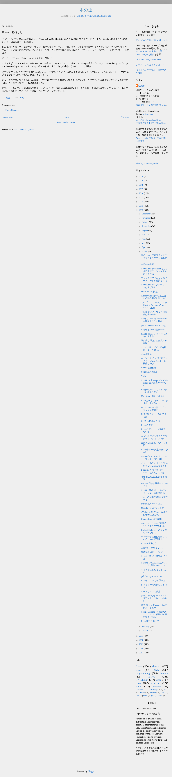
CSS (162, 693)
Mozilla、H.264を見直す (152, 508)
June (144, 239)
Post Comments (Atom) (24, 129)
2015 (141, 197)
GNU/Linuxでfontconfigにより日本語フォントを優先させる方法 (154, 271)
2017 (141, 189)
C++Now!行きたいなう (152, 421)
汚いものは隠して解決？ (153, 396)
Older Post (124, 117)
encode (153, 692)
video (159, 679)
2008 (141, 648)
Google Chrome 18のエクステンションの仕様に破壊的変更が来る (154, 614)
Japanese (139, 689)
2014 (141, 201)
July (144, 235)
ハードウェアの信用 (150, 591)
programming (143, 673)
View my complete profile (147, 163)
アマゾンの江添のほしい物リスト (152, 40)
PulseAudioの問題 (149, 291)
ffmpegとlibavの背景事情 (152, 329)
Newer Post (8, 117)
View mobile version (66, 122)
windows (155, 683)
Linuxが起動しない (150, 543)
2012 (141, 210)
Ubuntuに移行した (149, 372)
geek (152, 696)
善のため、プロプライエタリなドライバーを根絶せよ (154, 257)
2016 (141, 193)
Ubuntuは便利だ (148, 368)
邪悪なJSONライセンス (152, 552)
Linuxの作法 (147, 425)
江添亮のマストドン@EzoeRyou (151, 123)
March (145, 251)
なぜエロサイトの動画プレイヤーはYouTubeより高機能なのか (154, 361)
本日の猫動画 (147, 264)
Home (66, 117)
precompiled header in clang (153, 325)
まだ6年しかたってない (152, 548)
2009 (141, 644)
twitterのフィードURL (151, 504)
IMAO (151, 676)
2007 (141, 653)
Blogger (91, 771)
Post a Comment (12, 110)
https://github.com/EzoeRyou (148, 120)
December (146, 214)
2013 (141, 206)
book (138, 683)
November (146, 218)
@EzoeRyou (105, 16)
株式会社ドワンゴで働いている (151, 105)
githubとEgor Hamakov (151, 576)
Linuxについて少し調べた (153, 580)
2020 (141, 176)
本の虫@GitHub (91, 16)
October (145, 222)
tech (166, 689)
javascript (154, 689)
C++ (139, 666)
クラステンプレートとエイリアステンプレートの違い (154, 598)
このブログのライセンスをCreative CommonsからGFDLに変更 (154, 305)
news (138, 670)
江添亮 (141, 86)
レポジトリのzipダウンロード (150, 65)
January (145, 631)
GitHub (80, 16)
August (145, 230)
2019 (141, 180)
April (144, 247)
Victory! (144, 376)
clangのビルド (147, 354)
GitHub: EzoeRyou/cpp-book (148, 59)
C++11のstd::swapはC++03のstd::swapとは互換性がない (154, 383)
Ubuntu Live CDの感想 (151, 519)
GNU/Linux (142, 679)
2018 (141, 185)
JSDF (142, 692)
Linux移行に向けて (150, 621)
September (146, 226)
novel (145, 696)
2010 (141, 640)
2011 (141, 636)
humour (164, 673)
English (157, 686)
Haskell (160, 696)
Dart (137, 696)
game (138, 686)
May (144, 243)
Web (156, 670)
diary (22, 97)
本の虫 (86, 10)
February (146, 626)
